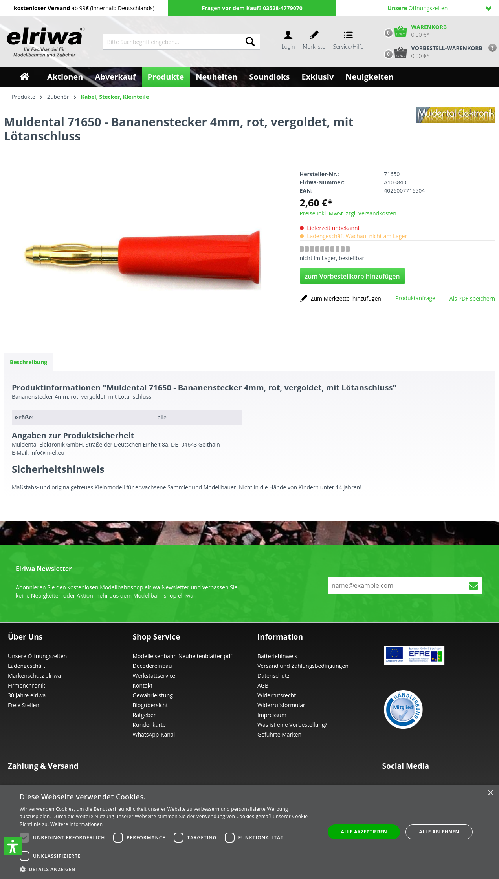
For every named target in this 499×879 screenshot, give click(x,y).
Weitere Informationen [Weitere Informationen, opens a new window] (76, 824)
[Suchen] (250, 42)
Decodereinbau (152, 665)
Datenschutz (273, 675)
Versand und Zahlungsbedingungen (303, 665)
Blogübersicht (150, 705)
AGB (262, 685)
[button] (13, 846)
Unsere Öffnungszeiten (37, 656)
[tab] (28, 362)
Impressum (271, 715)
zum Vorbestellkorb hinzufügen (352, 276)
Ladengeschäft (26, 665)
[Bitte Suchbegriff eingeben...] (172, 42)
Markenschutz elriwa (34, 675)
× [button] (490, 793)
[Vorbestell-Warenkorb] (431, 52)
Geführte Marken (279, 734)
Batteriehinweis (277, 656)
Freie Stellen (23, 705)
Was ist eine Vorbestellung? (292, 724)
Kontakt (143, 685)
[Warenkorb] (414, 31)
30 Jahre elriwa (27, 695)
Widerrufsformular (281, 705)
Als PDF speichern (472, 298)
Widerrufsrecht (276, 695)
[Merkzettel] (314, 41)
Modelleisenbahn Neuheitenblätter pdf (183, 656)
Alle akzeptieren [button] (364, 831)
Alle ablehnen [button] (439, 831)
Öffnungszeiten (439, 8)
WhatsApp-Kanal (154, 734)
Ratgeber (144, 715)
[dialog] (249, 832)
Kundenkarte (149, 724)
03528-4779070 (283, 8)
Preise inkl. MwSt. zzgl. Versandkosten (348, 213)
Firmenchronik (26, 685)
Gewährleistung (153, 695)
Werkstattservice (154, 675)
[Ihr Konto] (288, 41)
